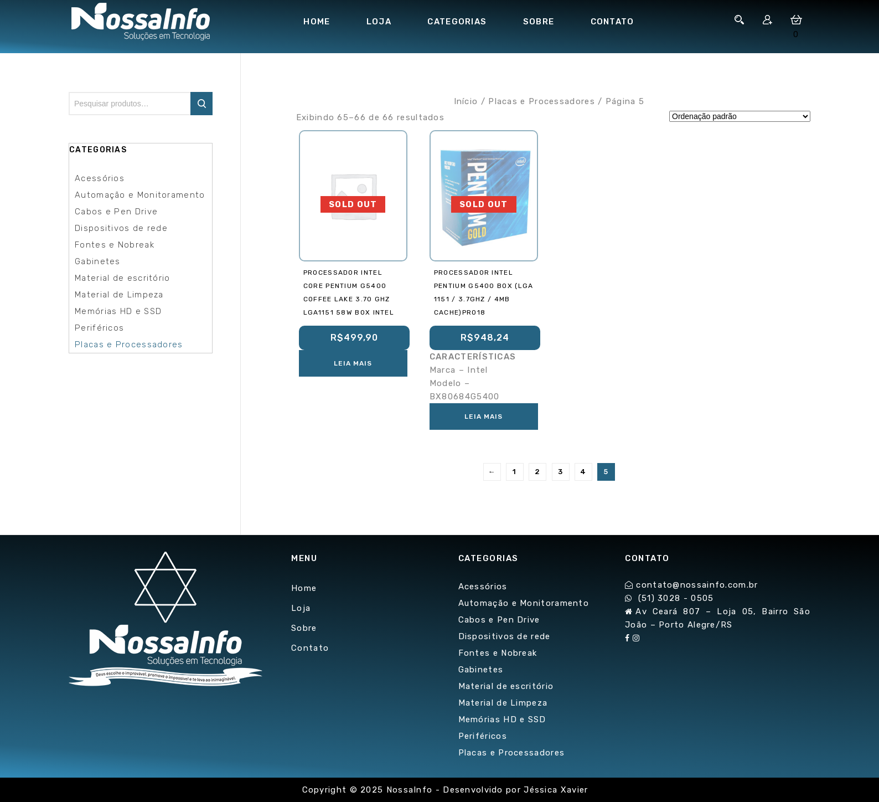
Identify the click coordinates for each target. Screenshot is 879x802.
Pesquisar (201, 103)
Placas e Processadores (541, 101)
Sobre (539, 22)
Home (316, 22)
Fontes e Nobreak (114, 245)
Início (466, 101)
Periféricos (99, 328)
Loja (378, 22)
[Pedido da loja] (739, 116)
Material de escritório (122, 278)
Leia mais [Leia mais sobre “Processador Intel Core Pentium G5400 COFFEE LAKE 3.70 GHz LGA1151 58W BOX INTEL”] (353, 363)
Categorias (457, 22)
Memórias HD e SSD (118, 311)
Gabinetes (98, 261)
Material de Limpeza (119, 295)
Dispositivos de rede (121, 228)
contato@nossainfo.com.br (697, 585)
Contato (612, 22)
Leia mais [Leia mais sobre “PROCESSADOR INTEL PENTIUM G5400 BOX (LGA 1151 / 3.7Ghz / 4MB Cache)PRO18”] (483, 416)
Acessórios (100, 178)
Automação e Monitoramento (140, 195)
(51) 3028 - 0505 (676, 598)
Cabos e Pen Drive (116, 212)
